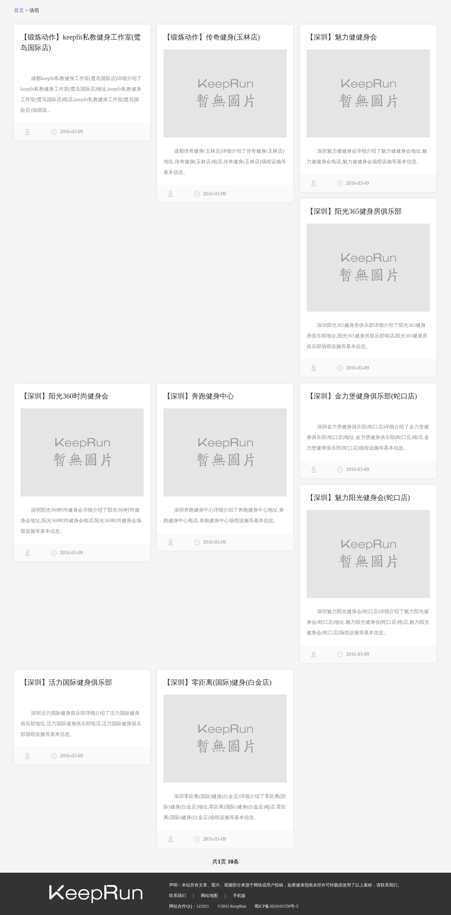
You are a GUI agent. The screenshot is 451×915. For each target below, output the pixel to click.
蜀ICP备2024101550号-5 (276, 906)
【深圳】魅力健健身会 (342, 37)
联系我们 (177, 895)
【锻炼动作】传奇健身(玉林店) (211, 37)
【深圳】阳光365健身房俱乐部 (354, 211)
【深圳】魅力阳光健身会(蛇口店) (358, 497)
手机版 (239, 895)
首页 (19, 10)
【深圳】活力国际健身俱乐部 (66, 682)
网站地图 (209, 895)
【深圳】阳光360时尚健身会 (64, 396)
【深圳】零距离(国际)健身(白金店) (217, 682)
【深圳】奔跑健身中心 (198, 396)
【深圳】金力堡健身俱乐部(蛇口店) (362, 396)
